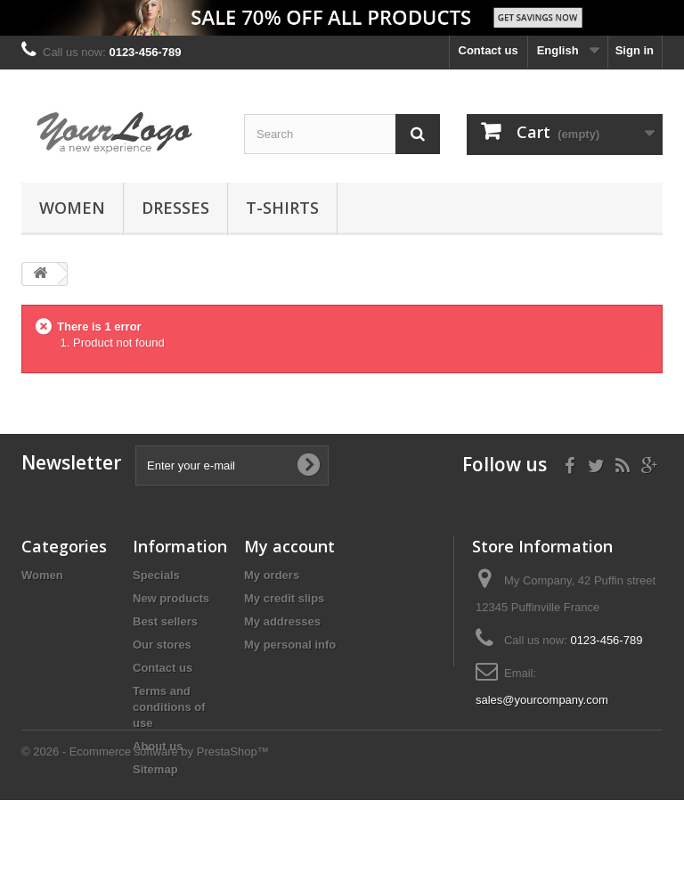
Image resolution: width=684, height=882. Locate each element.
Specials (156, 575)
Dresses (175, 207)
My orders (271, 575)
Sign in (634, 50)
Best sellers (165, 621)
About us (158, 746)
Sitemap (155, 769)
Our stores (162, 644)
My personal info (290, 644)
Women (72, 207)
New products (171, 598)
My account (289, 546)
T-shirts (282, 207)
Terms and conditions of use (169, 707)
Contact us (488, 50)
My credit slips (284, 598)
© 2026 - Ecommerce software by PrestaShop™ (145, 833)
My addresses (282, 621)
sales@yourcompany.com (542, 699)
